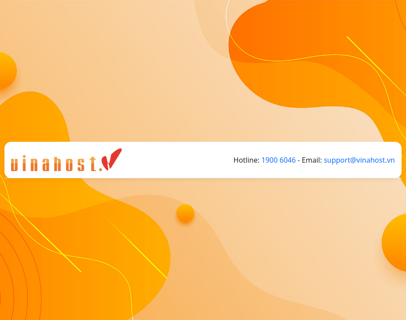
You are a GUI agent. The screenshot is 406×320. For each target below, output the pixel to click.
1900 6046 (278, 160)
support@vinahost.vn (359, 160)
